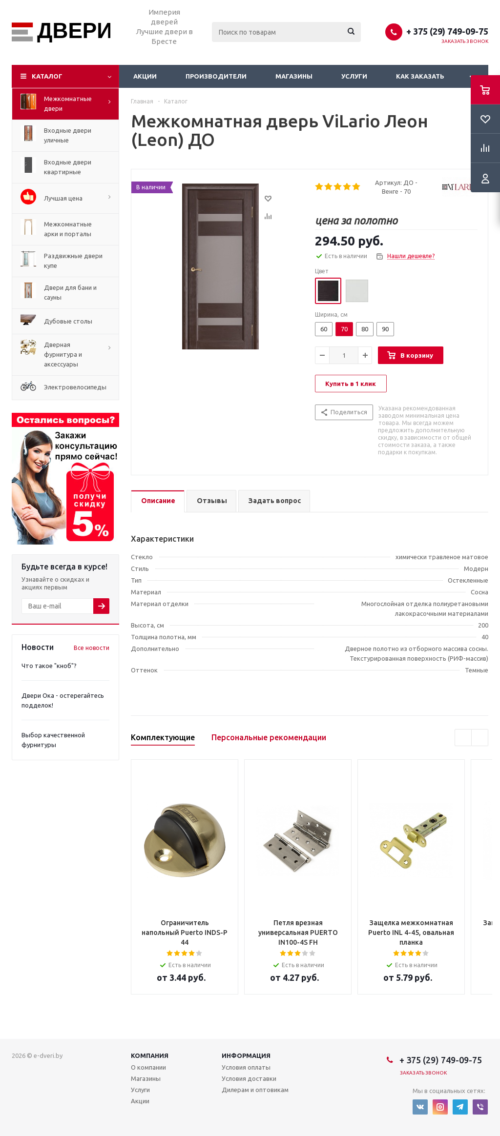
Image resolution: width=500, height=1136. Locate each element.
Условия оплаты (246, 1067)
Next (480, 738)
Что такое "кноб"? (49, 665)
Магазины (293, 76)
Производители (216, 76)
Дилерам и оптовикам (255, 1089)
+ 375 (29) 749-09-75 (447, 31)
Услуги (354, 76)
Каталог (47, 76)
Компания (149, 1055)
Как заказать (420, 76)
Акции (145, 76)
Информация (246, 1055)
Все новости (91, 648)
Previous (463, 738)
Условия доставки (249, 1078)
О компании (148, 1067)
